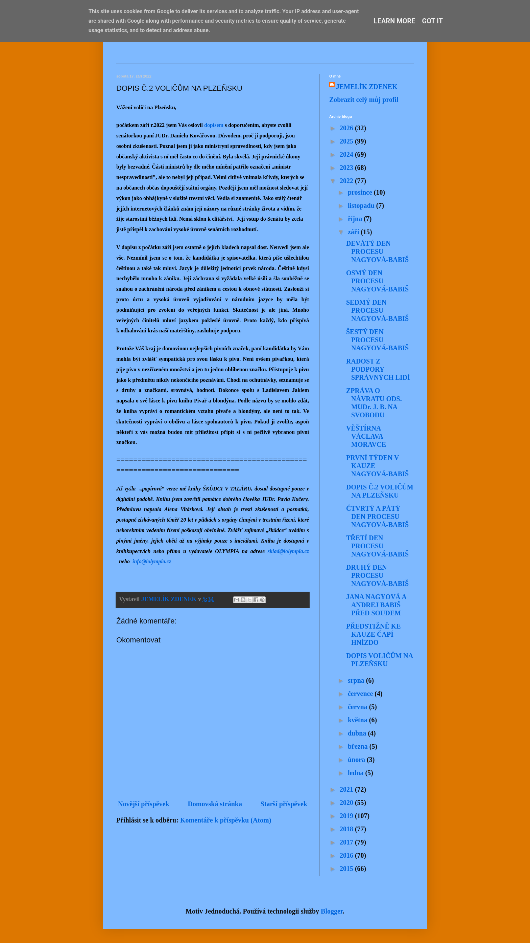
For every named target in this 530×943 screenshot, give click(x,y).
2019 (347, 815)
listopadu (362, 205)
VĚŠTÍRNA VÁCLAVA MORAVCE (366, 436)
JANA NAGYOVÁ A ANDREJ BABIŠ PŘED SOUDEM (376, 605)
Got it (432, 21)
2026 (347, 128)
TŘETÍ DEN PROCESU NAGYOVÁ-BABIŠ (377, 546)
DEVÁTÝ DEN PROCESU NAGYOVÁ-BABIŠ (377, 251)
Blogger (332, 911)
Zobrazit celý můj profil (364, 99)
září (354, 232)
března (358, 746)
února (357, 759)
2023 (347, 167)
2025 (347, 141)
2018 (347, 829)
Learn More (394, 21)
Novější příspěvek (143, 804)
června (358, 706)
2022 (347, 180)
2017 (347, 842)
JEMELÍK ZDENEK (366, 86)
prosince (361, 192)
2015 (347, 868)
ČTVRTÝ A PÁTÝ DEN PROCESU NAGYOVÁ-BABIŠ (377, 516)
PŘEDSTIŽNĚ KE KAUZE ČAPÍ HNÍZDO (373, 634)
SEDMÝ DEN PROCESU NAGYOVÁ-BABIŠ (377, 310)
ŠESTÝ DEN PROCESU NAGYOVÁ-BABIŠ (377, 340)
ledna (356, 772)
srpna (357, 680)
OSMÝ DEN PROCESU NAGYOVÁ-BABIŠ (377, 281)
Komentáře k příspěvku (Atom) (225, 820)
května (358, 720)
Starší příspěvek (284, 804)
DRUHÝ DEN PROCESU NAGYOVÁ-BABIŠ (377, 575)
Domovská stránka (215, 804)
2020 (347, 802)
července (361, 693)
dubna (358, 733)
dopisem (213, 125)
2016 (347, 855)
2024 (347, 154)
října (356, 218)
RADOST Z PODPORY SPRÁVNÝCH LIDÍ (378, 369)
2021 (347, 789)
